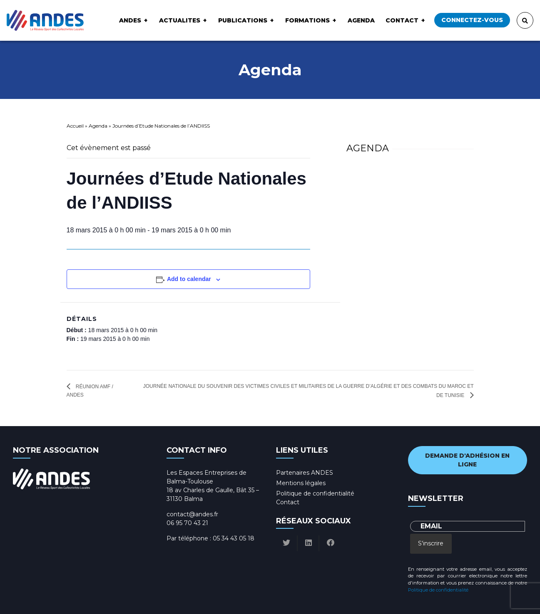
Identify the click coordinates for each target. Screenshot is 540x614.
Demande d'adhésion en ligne (467, 460)
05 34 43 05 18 (233, 538)
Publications (242, 20)
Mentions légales (301, 483)
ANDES (130, 20)
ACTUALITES (179, 20)
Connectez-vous (472, 20)
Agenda (361, 20)
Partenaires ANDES (304, 472)
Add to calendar (189, 279)
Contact (402, 20)
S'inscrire (430, 543)
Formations (307, 20)
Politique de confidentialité (315, 493)
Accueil (75, 126)
